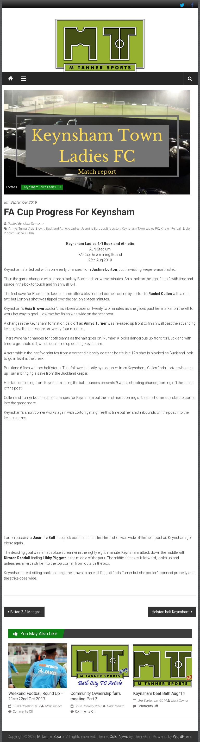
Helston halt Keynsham (171, 612)
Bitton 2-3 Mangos (25, 612)
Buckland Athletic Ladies (63, 228)
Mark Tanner (53, 706)
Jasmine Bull (90, 228)
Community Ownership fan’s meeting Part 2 (96, 696)
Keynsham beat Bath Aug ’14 (159, 693)
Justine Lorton (110, 228)
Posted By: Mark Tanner (24, 223)
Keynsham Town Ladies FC (42, 187)
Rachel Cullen (24, 233)
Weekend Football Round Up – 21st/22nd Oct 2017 (36, 696)
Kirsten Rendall (171, 228)
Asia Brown (36, 228)
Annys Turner (18, 228)
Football (11, 187)
